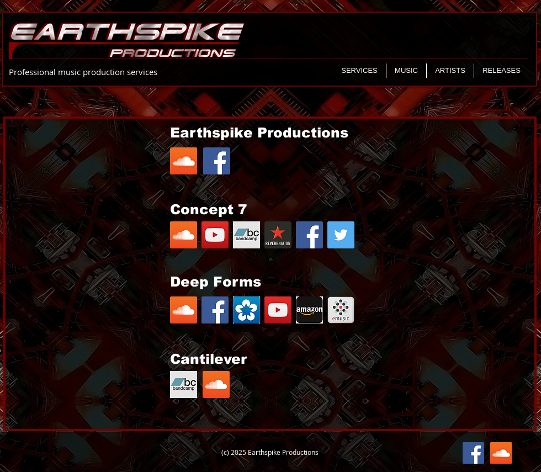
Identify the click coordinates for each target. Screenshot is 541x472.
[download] (246, 309)
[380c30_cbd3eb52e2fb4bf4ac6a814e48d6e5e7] (277, 234)
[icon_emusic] (340, 309)
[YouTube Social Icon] (215, 234)
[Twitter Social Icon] (340, 234)
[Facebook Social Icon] (309, 234)
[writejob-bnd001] (246, 234)
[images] (309, 309)
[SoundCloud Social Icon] (183, 234)
